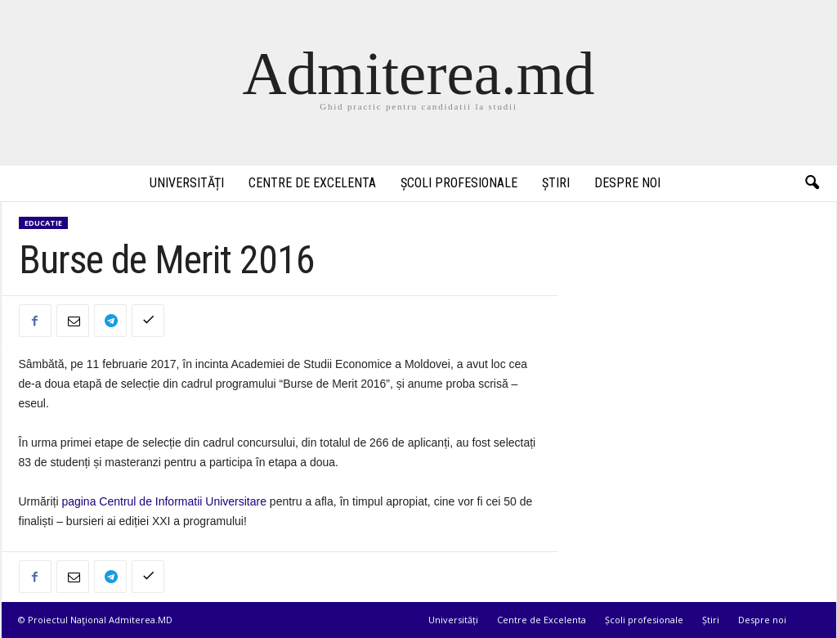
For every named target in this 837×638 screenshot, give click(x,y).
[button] (812, 183)
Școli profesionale (459, 183)
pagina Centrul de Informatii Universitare (165, 501)
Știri (556, 183)
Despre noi (627, 183)
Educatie (43, 223)
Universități (187, 183)
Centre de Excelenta (312, 183)
